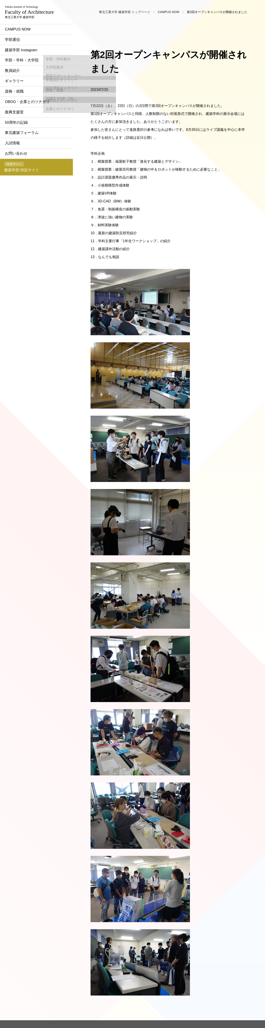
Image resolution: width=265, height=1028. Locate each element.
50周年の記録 (21, 152)
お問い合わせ (21, 185)
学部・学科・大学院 (27, 86)
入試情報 (17, 174)
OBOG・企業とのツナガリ (33, 130)
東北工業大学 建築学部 (33, 24)
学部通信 (17, 65)
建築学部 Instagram (26, 75)
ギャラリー (19, 108)
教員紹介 (17, 97)
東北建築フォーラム (27, 163)
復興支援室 (19, 141)
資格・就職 (19, 119)
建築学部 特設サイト (25, 199)
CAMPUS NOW (23, 53)
